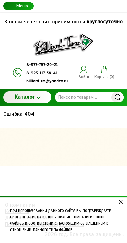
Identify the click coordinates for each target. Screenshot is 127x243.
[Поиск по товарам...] (89, 97)
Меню (18, 6)
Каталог (28, 96)
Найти (117, 97)
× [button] (121, 201)
